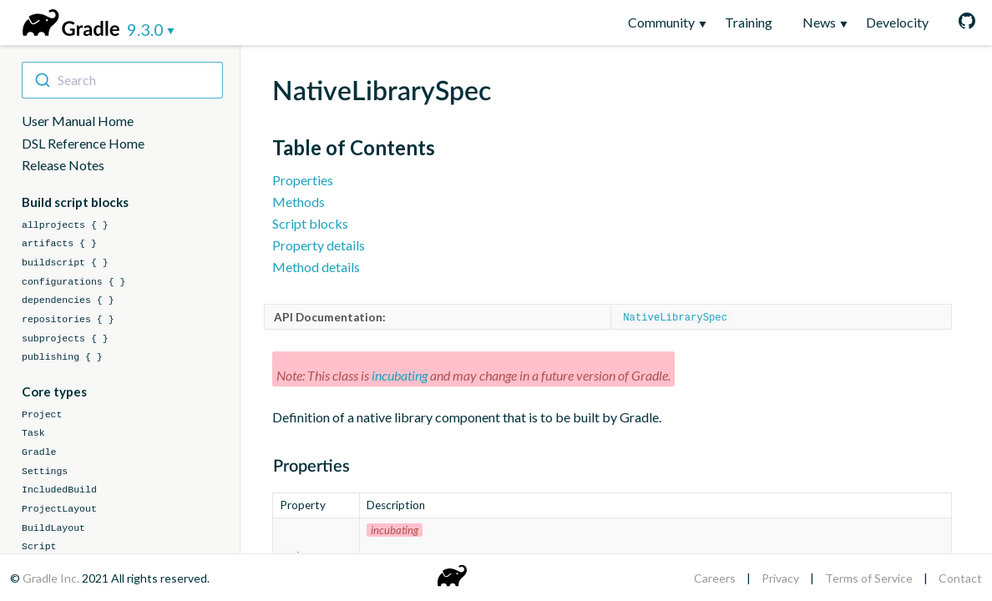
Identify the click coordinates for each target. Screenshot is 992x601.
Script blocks (310, 223)
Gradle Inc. (52, 578)
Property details (318, 245)
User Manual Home (78, 121)
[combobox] (122, 80)
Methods (298, 202)
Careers (715, 578)
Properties (302, 180)
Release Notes (63, 165)
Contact (960, 578)
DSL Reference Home (83, 143)
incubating (400, 374)
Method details (316, 267)
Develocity (897, 22)
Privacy (780, 578)
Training (748, 22)
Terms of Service (869, 578)
